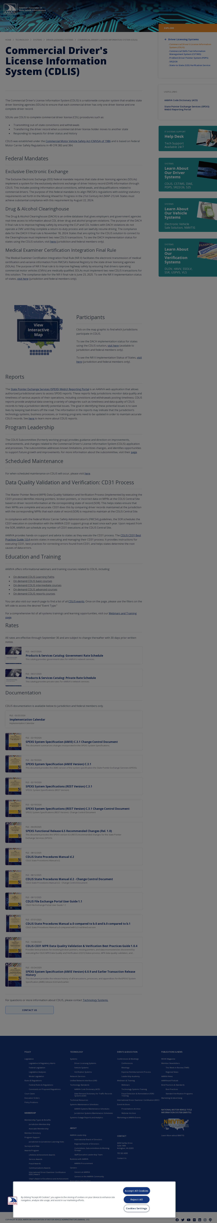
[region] (94, 1199)
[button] (12, 1201)
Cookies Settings (136, 1208)
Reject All (137, 1199)
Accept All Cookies (136, 1190)
